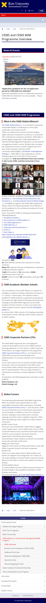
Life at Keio (5, 576)
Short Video (9, 232)
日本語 (41, 11)
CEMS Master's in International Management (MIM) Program (21, 539)
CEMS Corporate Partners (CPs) (14, 353)
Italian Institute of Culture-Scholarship (17, 568)
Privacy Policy (28, 595)
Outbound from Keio (12, 552)
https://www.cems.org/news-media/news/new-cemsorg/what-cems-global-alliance (19, 235)
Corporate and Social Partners (15, 227)
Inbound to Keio (10, 560)
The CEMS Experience (12, 222)
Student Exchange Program (13, 526)
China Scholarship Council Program (16, 572)
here (7, 98)
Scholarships (6, 586)
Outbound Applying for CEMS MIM (17, 556)
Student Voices (6, 590)
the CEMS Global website (33, 475)
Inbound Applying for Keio (14, 564)
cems (14, 29)
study (8, 29)
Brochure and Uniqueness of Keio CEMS (19, 548)
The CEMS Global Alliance (12, 125)
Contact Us (15, 595)
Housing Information (9, 581)
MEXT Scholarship (9, 534)
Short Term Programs (11, 530)
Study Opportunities (8, 522)
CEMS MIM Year (10, 225)
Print (31, 11)
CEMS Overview (10, 544)
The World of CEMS (11, 218)
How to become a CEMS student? (17, 220)
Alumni (7, 230)
